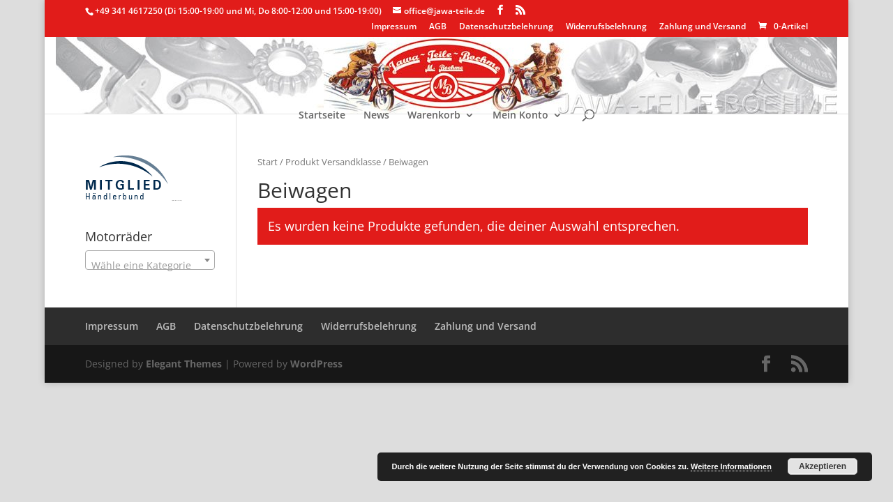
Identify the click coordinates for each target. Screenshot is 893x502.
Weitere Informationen (731, 466)
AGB (437, 27)
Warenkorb (433, 115)
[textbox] (150, 265)
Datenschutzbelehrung (506, 27)
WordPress (316, 363)
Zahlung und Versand (702, 27)
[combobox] (150, 260)
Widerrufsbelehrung (606, 27)
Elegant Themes (184, 363)
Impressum (394, 27)
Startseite (322, 115)
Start (267, 161)
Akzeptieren (822, 466)
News (376, 115)
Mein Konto (520, 115)
